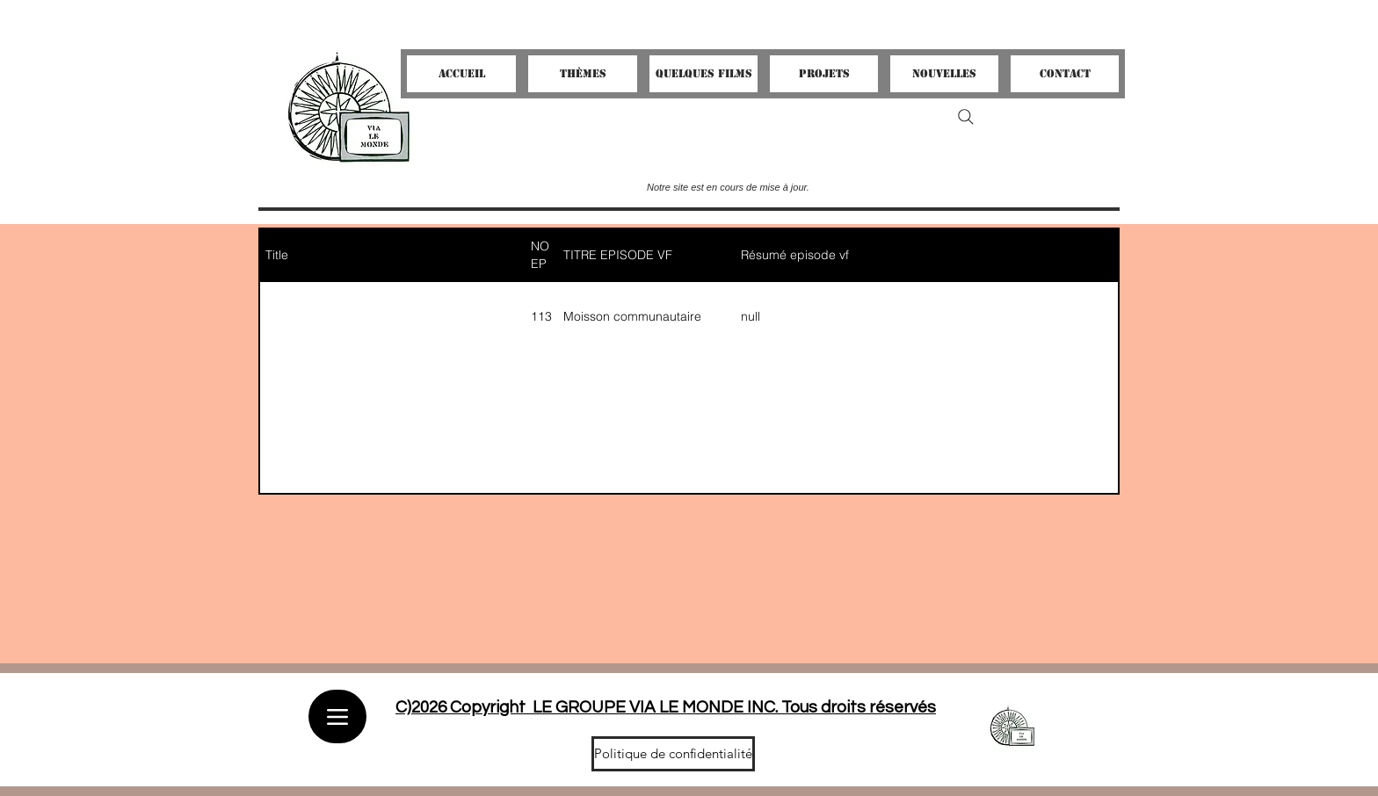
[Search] (966, 116)
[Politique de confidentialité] (673, 753)
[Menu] (337, 716)
